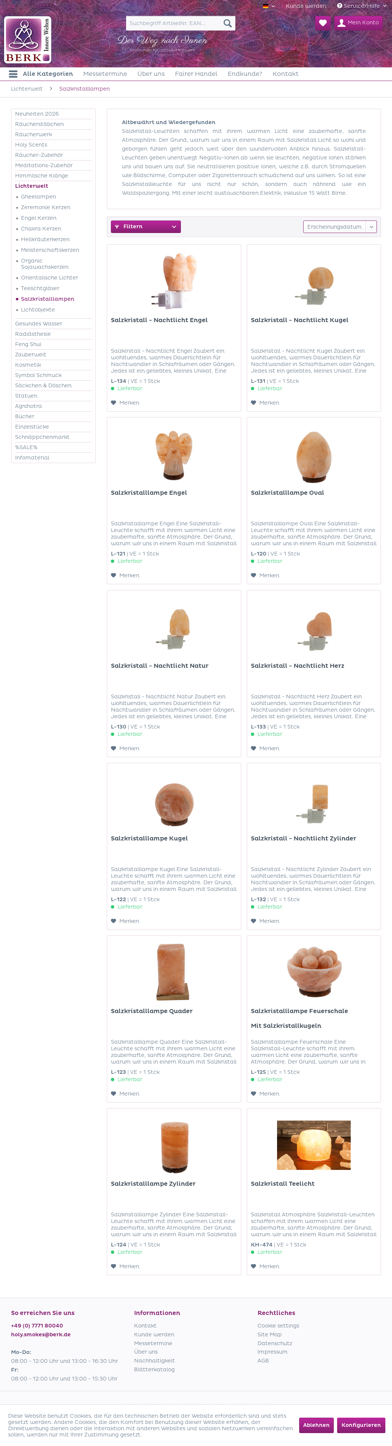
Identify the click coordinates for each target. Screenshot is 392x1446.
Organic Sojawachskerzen (45, 264)
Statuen (26, 396)
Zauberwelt (30, 355)
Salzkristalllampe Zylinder (153, 1184)
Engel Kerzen (38, 218)
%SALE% (26, 447)
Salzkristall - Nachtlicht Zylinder (303, 838)
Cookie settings (278, 1326)
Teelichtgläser (40, 288)
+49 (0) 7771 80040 (37, 1326)
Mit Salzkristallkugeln (286, 1026)
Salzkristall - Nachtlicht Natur (160, 666)
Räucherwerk (33, 134)
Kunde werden (306, 6)
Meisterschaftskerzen (50, 250)
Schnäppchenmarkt (42, 437)
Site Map (270, 1335)
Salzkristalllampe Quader (152, 1011)
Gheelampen (38, 197)
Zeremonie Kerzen (45, 207)
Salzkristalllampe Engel (149, 493)
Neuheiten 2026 (37, 114)
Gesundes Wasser (38, 324)
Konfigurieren (361, 1425)
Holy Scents (31, 145)
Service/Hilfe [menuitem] (359, 6)
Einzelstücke (32, 427)
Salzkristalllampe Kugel (149, 838)
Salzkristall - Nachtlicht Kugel (300, 320)
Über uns (146, 1352)
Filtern (129, 226)
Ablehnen (316, 1425)
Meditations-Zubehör (44, 165)
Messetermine (153, 1343)
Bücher (24, 416)
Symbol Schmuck (38, 375)
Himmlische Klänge (41, 176)
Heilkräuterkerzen (45, 239)
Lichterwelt (31, 186)
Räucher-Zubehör (39, 155)
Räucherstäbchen (39, 124)
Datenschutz (275, 1343)
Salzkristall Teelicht (283, 1184)
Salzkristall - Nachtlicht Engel (159, 320)
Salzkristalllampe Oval (287, 493)
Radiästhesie (33, 334)
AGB (263, 1361)
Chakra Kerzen (41, 229)
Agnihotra (28, 406)
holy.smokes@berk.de (41, 1335)
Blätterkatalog (154, 1369)
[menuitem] (306, 6)
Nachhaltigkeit (154, 1361)
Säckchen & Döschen (43, 385)
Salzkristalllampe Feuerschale (299, 1011)
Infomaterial (32, 458)
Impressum (273, 1352)
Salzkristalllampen (47, 299)
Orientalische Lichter (49, 278)
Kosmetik (28, 365)
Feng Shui (28, 344)
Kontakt (145, 1326)
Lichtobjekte (38, 310)
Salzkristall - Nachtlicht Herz (297, 666)
